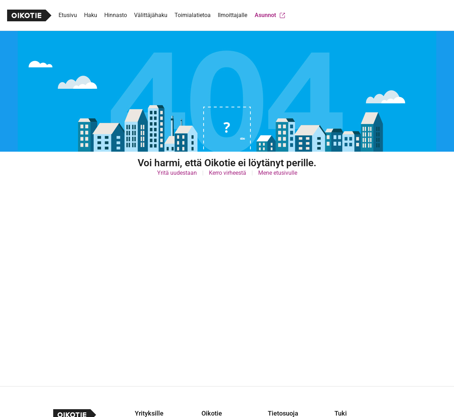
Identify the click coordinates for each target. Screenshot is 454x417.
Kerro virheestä (227, 172)
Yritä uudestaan (177, 172)
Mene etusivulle (277, 172)
